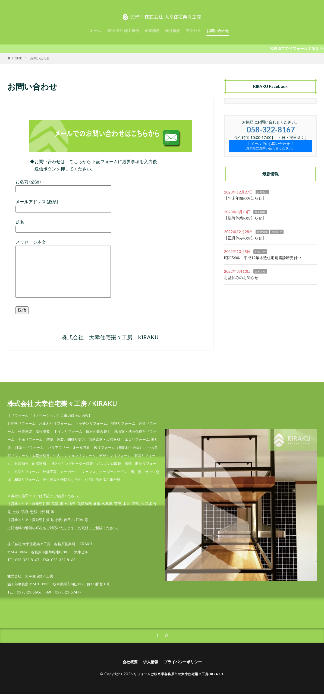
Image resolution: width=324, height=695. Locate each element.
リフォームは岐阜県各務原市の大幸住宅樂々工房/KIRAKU (178, 675)
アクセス (193, 30)
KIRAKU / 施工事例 (122, 30)
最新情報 (260, 212)
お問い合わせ (217, 30)
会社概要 (172, 30)
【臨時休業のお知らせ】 (245, 217)
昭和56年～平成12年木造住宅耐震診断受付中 (262, 257)
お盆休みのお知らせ (241, 277)
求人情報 (149, 662)
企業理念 (152, 30)
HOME (17, 58)
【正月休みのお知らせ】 (245, 238)
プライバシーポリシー (185, 662)
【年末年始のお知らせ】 (245, 198)
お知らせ (262, 192)
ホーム (95, 30)
